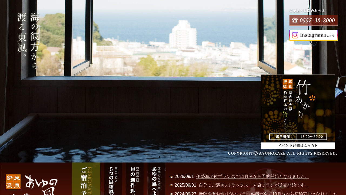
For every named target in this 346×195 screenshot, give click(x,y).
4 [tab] (175, 157)
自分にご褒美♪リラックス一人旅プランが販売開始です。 (254, 185)
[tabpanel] (173, 81)
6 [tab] (186, 157)
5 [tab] (181, 157)
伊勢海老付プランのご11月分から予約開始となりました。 (252, 176)
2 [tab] (165, 157)
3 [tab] (170, 157)
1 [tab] (159, 157)
